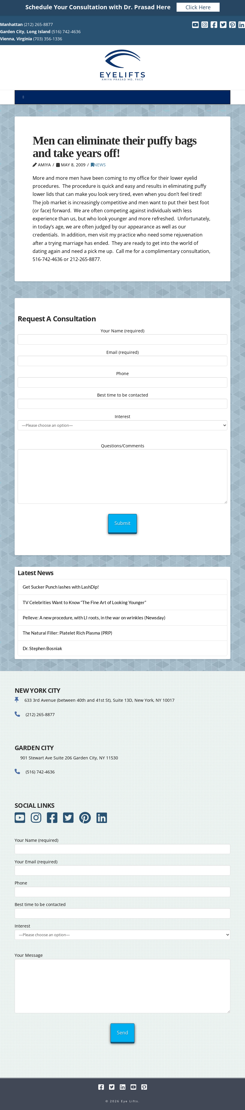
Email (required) (122, 357)
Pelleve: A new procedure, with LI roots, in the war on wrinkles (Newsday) (94, 617)
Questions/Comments (122, 449)
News (98, 165)
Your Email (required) (122, 866)
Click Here (198, 7)
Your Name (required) (122, 335)
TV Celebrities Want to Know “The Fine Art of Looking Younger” (84, 602)
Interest (122, 421)
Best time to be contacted (122, 399)
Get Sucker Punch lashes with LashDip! (61, 586)
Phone (122, 378)
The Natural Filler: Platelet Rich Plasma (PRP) (67, 632)
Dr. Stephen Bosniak (42, 648)
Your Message (122, 958)
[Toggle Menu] (122, 97)
